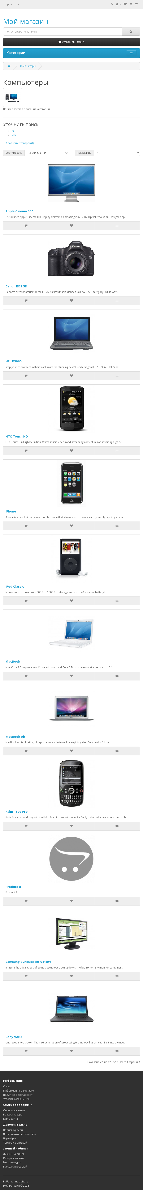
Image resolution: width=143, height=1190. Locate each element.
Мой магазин (25, 21)
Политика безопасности (18, 1095)
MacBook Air (15, 736)
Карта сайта (10, 1119)
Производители (13, 1130)
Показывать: (84, 153)
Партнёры (9, 1138)
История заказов (13, 1158)
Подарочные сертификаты (19, 1134)
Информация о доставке (18, 1090)
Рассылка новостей (15, 1166)
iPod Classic (14, 586)
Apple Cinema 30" (19, 211)
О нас (6, 1086)
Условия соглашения (16, 1099)
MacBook (12, 661)
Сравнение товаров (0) (20, 143)
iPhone (10, 511)
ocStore (23, 1181)
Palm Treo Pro (16, 811)
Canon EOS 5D (16, 286)
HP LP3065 (13, 361)
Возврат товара (12, 1114)
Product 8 (13, 887)
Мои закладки (12, 1162)
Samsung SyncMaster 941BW (28, 961)
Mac (14, 135)
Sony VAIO (13, 1037)
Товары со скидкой (15, 1142)
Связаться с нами (14, 1110)
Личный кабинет (13, 1154)
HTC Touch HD (16, 436)
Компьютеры (28, 66)
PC (13, 131)
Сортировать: (13, 153)
